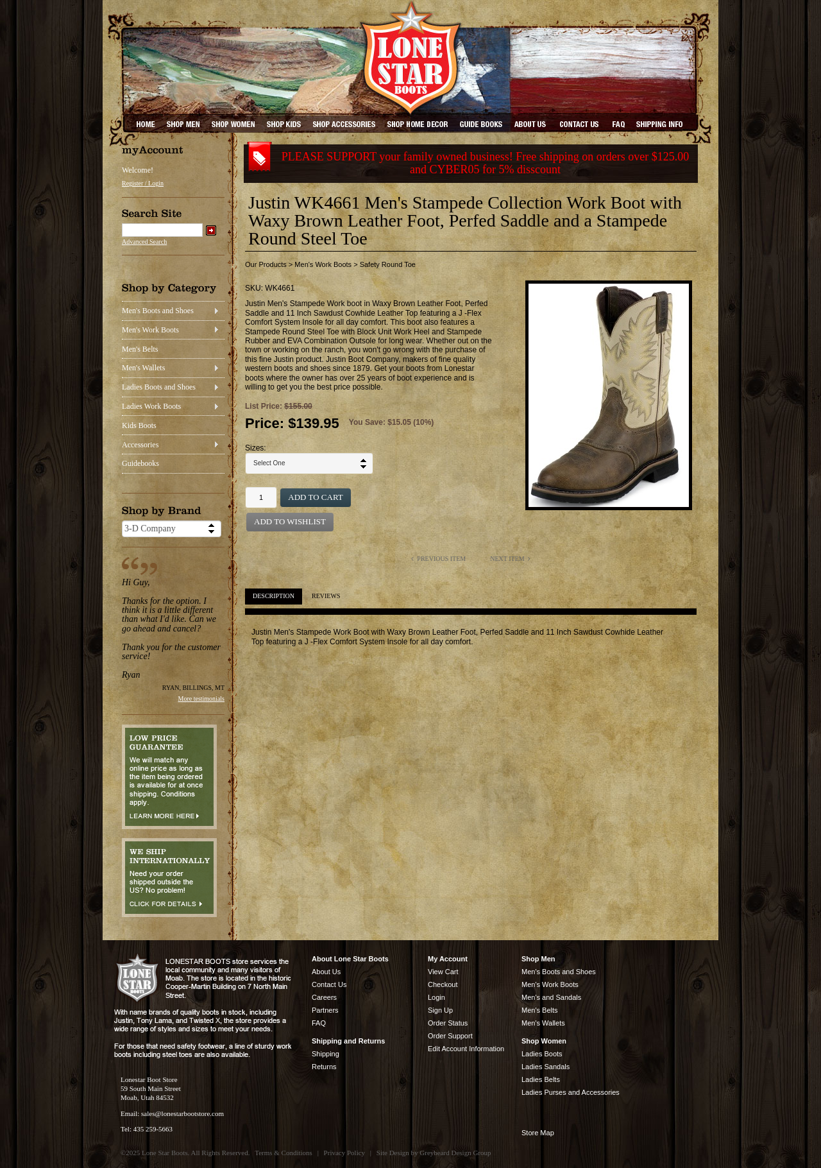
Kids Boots (139, 425)
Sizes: (255, 447)
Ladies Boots (542, 1054)
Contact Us (329, 984)
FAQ (319, 1023)
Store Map (537, 1133)
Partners (325, 1010)
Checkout (442, 984)
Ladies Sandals (545, 1066)
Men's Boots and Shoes (158, 310)
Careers (324, 997)
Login (436, 997)
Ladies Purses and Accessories (570, 1092)
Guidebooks (140, 463)
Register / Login (143, 183)
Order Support (450, 1036)
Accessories (140, 444)
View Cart (443, 971)
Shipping (325, 1054)
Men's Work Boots (150, 329)
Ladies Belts (540, 1079)
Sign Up (440, 1010)
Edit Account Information (466, 1048)
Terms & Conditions (283, 1152)
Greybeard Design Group (455, 1152)
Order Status (448, 1023)
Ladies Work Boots (151, 406)
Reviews (326, 595)
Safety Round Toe (388, 264)
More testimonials (201, 698)
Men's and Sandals (551, 997)
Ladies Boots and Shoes (159, 386)
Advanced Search (144, 241)
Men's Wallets (143, 367)
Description (273, 595)
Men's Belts (140, 349)
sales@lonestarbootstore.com (182, 1113)
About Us (326, 971)
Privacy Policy (344, 1152)
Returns (324, 1066)
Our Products (266, 264)
